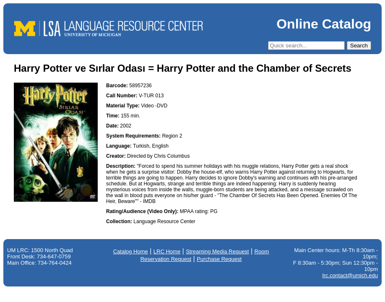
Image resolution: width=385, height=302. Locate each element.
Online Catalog (323, 23)
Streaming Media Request (217, 251)
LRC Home (166, 251)
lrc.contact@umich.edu (350, 275)
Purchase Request (219, 259)
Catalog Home (130, 251)
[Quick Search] (306, 45)
